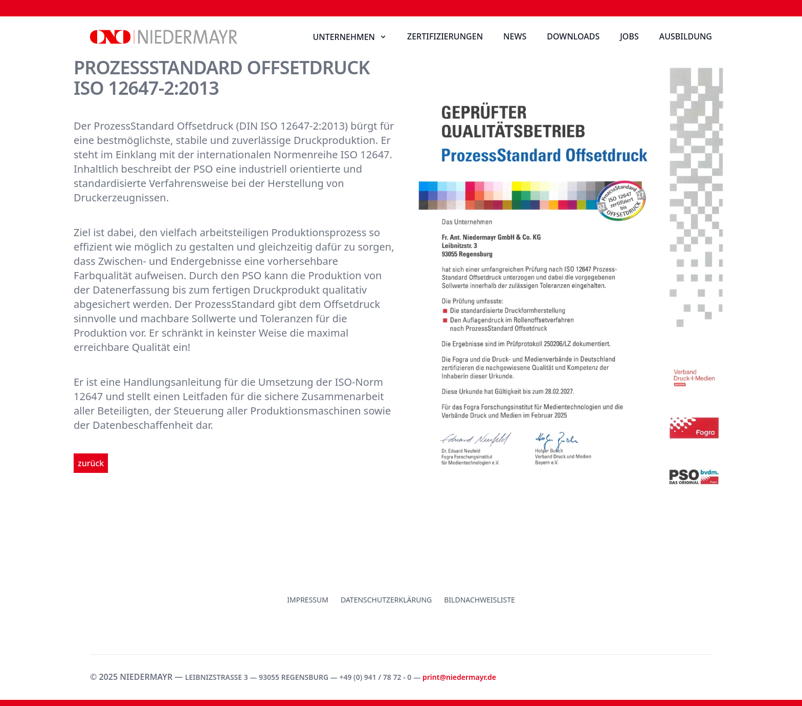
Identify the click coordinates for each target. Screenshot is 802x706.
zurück (91, 463)
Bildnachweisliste (479, 600)
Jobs (629, 36)
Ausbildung (685, 36)
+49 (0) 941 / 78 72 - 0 (375, 677)
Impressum (307, 600)
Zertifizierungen (445, 36)
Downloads (573, 36)
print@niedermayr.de (459, 677)
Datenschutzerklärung (386, 600)
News (514, 36)
